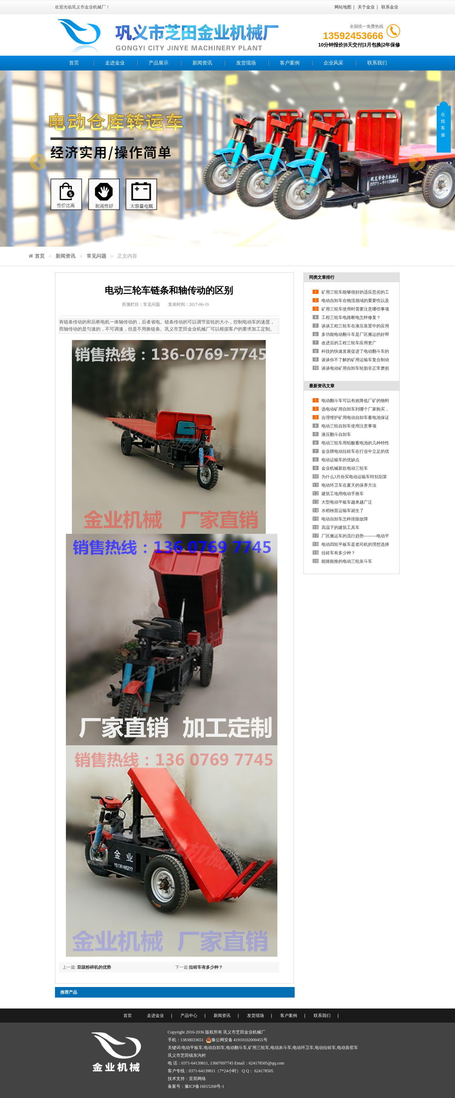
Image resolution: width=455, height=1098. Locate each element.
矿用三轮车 (258, 1047)
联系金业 (389, 7)
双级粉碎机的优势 (94, 967)
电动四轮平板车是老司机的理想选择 (355, 544)
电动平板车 (192, 1047)
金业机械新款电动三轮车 (344, 468)
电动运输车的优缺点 (340, 459)
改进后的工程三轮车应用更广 (348, 342)
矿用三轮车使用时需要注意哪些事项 (355, 309)
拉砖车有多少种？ (206, 967)
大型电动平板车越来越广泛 (346, 502)
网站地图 (342, 7)
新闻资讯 (202, 63)
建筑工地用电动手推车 (342, 493)
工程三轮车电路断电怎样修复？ (351, 317)
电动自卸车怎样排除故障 (344, 519)
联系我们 (377, 63)
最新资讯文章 (321, 385)
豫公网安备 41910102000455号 (237, 1039)
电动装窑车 (347, 1047)
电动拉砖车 (325, 1047)
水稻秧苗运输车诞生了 (342, 510)
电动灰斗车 (280, 1047)
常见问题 (96, 256)
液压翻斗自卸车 (336, 434)
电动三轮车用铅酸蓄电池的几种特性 (355, 442)
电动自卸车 (214, 1047)
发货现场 (246, 63)
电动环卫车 (303, 1047)
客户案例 (290, 63)
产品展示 (158, 63)
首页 (74, 63)
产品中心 (188, 1015)
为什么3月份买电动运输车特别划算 (354, 476)
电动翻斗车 (236, 1047)
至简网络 (197, 1078)
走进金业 (115, 63)
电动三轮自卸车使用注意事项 (348, 426)
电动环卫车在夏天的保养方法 (348, 485)
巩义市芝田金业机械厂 (244, 1032)
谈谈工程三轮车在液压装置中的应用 (355, 325)
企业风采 (333, 63)
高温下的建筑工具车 (340, 527)
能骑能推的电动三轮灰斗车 (346, 561)
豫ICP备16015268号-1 (205, 1086)
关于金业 (366, 7)
